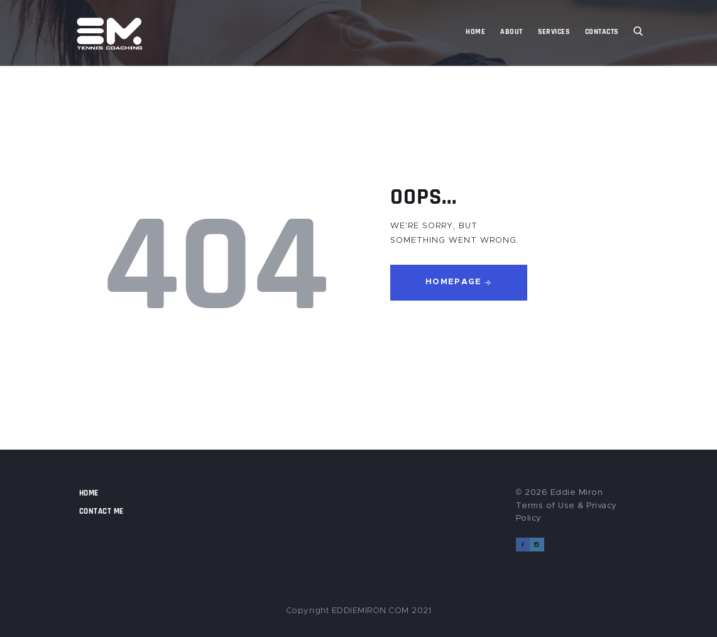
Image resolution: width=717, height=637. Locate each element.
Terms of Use (545, 506)
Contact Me (101, 511)
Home (89, 493)
